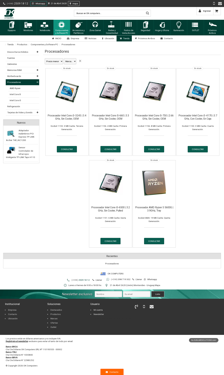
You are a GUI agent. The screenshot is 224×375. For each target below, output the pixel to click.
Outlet (53, 327)
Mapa (157, 285)
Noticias (90, 38)
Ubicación (107, 38)
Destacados (56, 310)
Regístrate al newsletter (17, 341)
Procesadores (68, 44)
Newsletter (99, 314)
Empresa (72, 38)
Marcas (53, 318)
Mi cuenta (98, 310)
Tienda (124, 38)
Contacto (166, 38)
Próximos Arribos (144, 38)
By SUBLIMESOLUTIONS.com (203, 340)
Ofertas (54, 322)
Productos (22, 44)
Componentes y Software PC (44, 44)
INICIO (56, 38)
